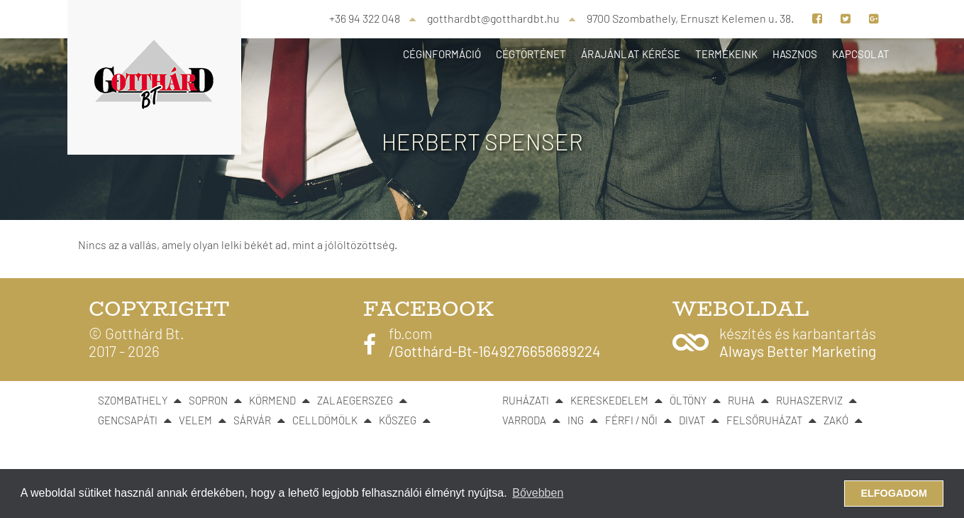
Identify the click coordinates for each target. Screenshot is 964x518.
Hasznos (794, 54)
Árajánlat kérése (630, 54)
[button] (774, 342)
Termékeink (726, 54)
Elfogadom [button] (893, 493)
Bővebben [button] (537, 493)
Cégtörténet (531, 54)
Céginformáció (442, 54)
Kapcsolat (861, 54)
